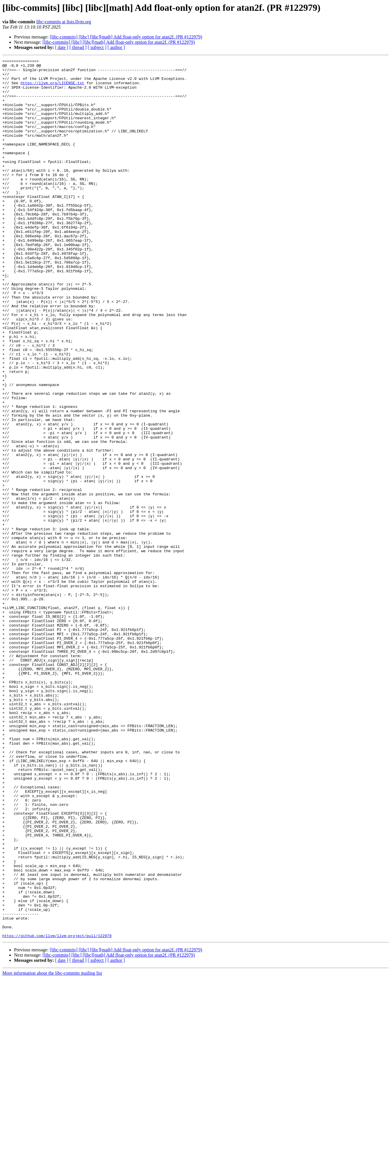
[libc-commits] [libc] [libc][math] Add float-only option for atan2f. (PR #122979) (126, 36)
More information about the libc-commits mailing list (52, 1148)
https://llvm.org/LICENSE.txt (52, 88)
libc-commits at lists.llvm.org (63, 21)
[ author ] (116, 47)
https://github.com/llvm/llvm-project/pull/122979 (56, 1111)
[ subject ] (97, 47)
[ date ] (61, 47)
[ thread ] (78, 47)
